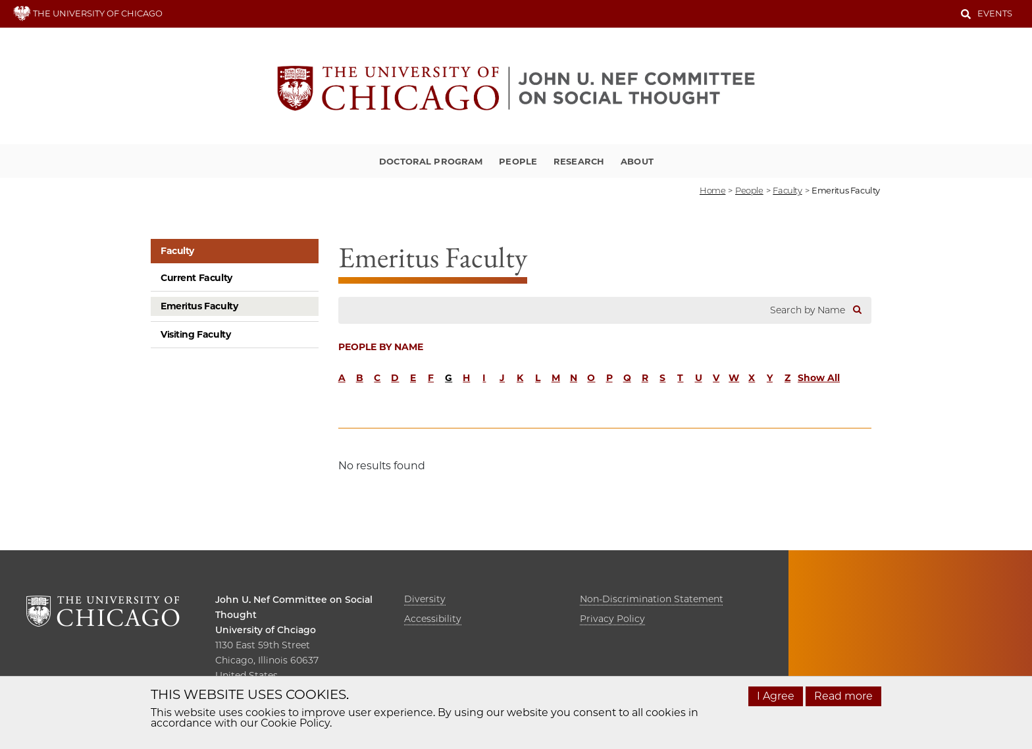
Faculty (177, 251)
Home (712, 190)
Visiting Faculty (195, 334)
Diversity (425, 599)
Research (579, 161)
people (749, 190)
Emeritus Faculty (199, 306)
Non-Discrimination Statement (651, 599)
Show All (819, 378)
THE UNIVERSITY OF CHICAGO (88, 13)
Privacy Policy (612, 619)
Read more (843, 696)
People (518, 161)
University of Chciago (265, 630)
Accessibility (432, 619)
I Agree (775, 696)
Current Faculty (196, 278)
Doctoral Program (430, 161)
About (637, 161)
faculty (787, 190)
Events (994, 13)
